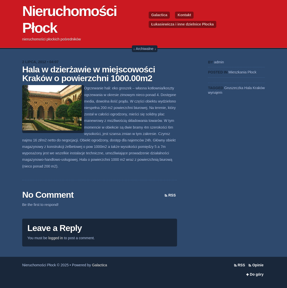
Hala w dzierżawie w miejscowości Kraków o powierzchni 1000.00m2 (88, 74)
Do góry (257, 274)
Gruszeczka (233, 88)
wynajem (215, 92)
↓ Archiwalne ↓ (144, 49)
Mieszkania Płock (242, 72)
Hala (248, 88)
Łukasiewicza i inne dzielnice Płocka (182, 24)
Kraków (259, 88)
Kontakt (184, 15)
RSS (172, 195)
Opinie (258, 265)
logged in (55, 238)
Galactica (159, 15)
